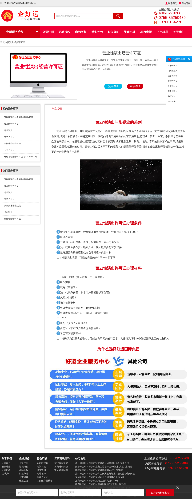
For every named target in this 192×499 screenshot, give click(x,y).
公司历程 (6, 470)
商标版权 (81, 32)
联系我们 (172, 3)
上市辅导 (162, 32)
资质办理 (130, 32)
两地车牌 (41, 473)
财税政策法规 (61, 463)
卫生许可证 (9, 150)
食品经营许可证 (11, 124)
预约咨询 (113, 86)
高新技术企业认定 (12, 205)
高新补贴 (41, 466)
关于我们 (178, 32)
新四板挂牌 (42, 463)
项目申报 (146, 32)
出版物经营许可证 (12, 143)
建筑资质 (8, 130)
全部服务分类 (22, 31)
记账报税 (64, 32)
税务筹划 (41, 470)
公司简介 (6, 463)
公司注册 (48, 32)
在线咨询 (135, 86)
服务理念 (6, 466)
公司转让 (8, 212)
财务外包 (97, 32)
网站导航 (185, 3)
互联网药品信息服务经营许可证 (18, 117)
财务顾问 (113, 32)
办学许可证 (9, 137)
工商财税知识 (61, 466)
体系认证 (23, 480)
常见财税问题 (61, 470)
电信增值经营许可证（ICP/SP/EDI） (21, 156)
